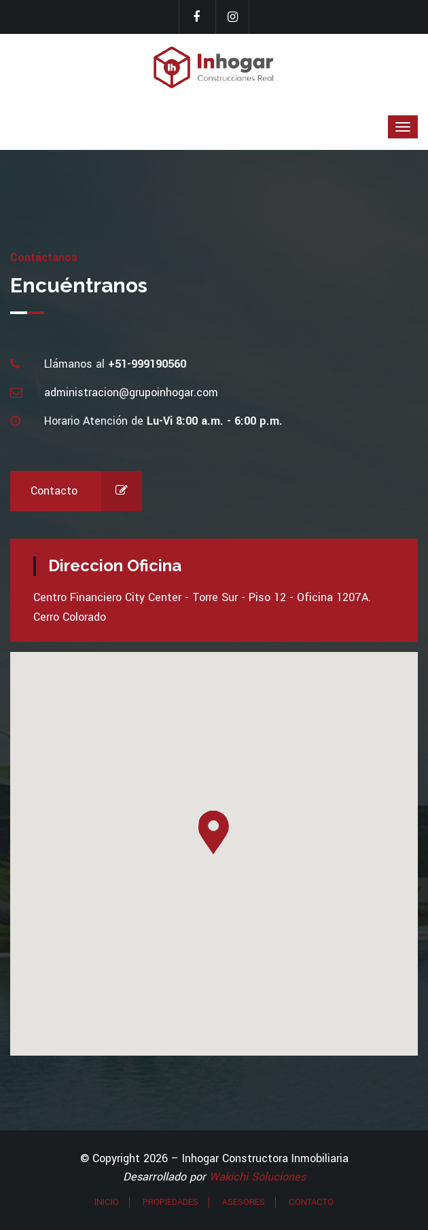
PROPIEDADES (170, 1202)
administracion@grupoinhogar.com (131, 392)
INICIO (106, 1202)
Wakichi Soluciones (257, 1177)
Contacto (86, 491)
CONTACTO (311, 1202)
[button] (213, 832)
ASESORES (243, 1202)
